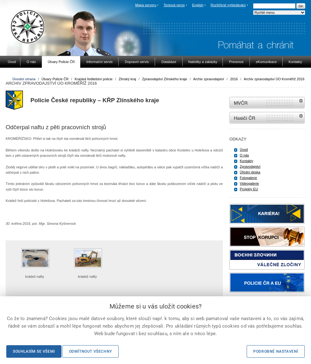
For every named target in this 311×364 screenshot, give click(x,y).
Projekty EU (249, 189)
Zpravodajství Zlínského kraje (164, 79)
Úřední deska (250, 172)
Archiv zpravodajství (208, 79)
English (197, 5)
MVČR (267, 102)
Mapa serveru (145, 5)
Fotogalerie (248, 178)
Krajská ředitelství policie (94, 79)
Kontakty (246, 161)
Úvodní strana (24, 79)
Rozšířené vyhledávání (228, 5)
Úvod (244, 149)
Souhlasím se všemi (34, 351)
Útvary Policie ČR (54, 79)
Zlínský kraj (127, 79)
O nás (244, 155)
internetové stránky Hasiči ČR (267, 118)
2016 (234, 79)
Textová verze (174, 5)
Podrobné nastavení (275, 351)
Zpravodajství (250, 166)
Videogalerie (249, 183)
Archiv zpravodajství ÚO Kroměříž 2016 (274, 79)
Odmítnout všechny (90, 351)
